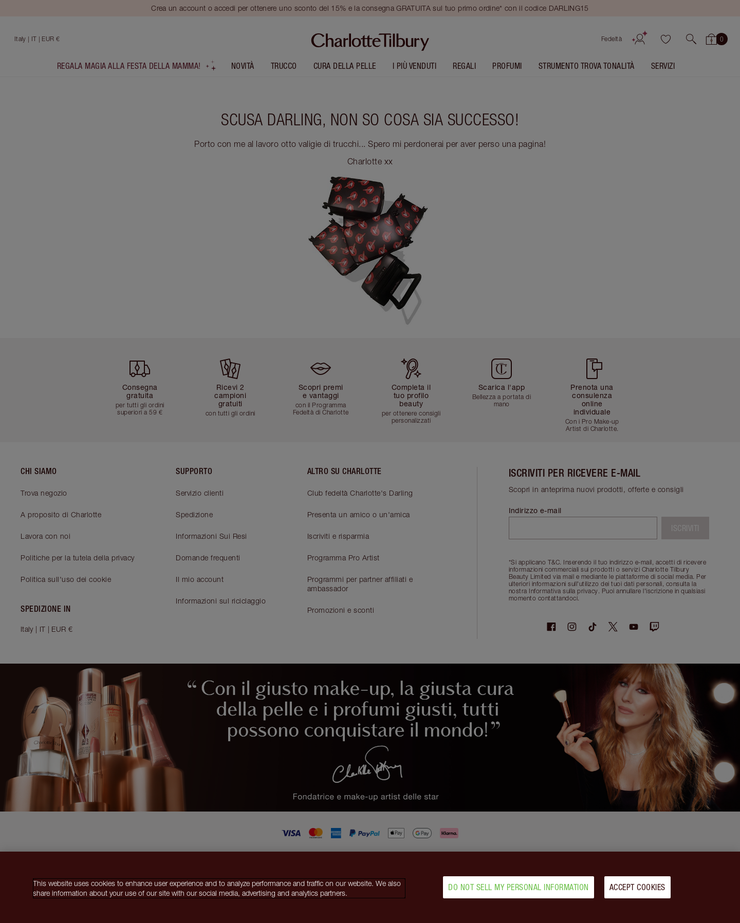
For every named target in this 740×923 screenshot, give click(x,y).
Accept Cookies (637, 888)
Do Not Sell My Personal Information (518, 888)
